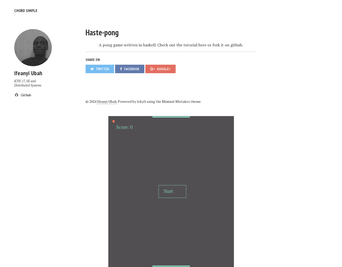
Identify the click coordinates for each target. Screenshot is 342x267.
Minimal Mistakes (176, 101)
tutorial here (194, 45)
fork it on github (227, 45)
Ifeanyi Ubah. (107, 101)
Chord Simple (25, 10)
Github (22, 95)
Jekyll (141, 101)
